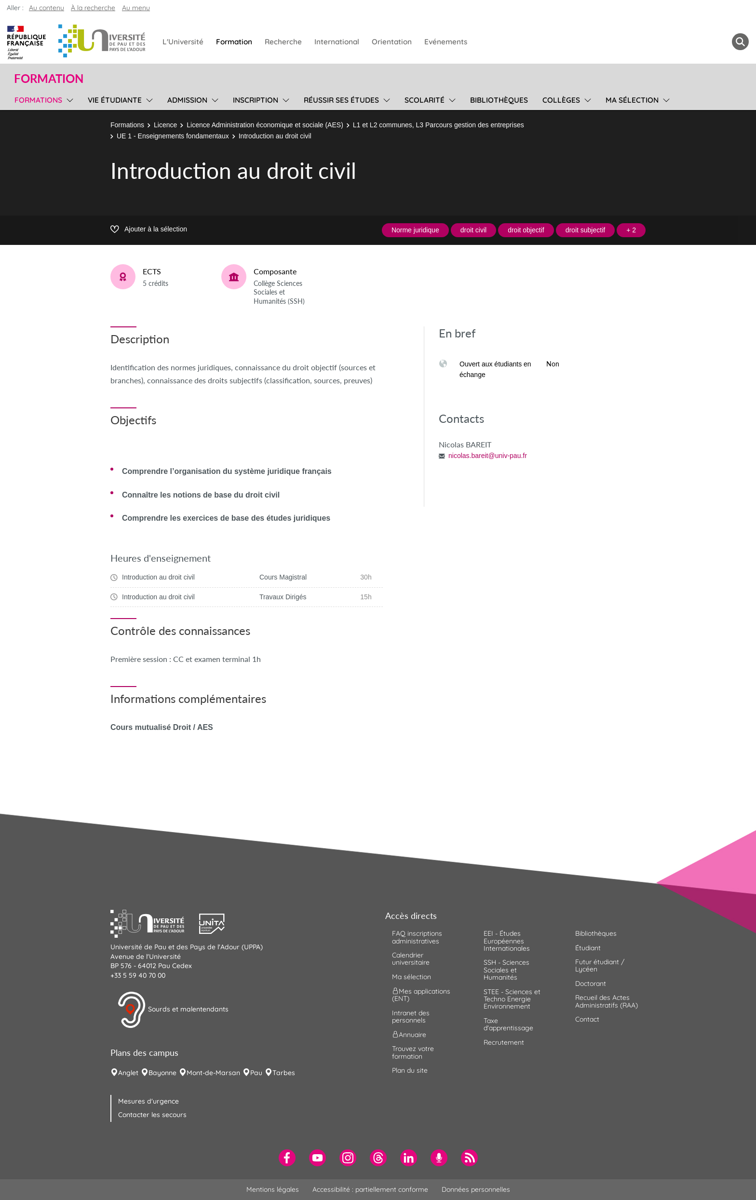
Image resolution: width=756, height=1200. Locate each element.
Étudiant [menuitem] (588, 948)
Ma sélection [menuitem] (632, 100)
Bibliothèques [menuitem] (499, 100)
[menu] (68, 99)
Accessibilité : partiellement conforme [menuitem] (370, 1189)
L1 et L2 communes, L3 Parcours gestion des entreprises (438, 125)
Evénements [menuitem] (445, 41)
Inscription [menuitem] (255, 100)
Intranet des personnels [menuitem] (411, 1017)
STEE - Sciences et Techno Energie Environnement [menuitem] (512, 999)
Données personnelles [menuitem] (476, 1189)
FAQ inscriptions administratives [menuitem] (417, 937)
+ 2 (631, 230)
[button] (154, 922)
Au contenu (46, 7)
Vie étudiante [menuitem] (115, 100)
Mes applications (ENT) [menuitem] (421, 995)
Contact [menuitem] (587, 1019)
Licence (165, 125)
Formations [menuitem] (38, 100)
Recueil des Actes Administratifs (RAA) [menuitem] (606, 1001)
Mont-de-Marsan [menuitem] (213, 1072)
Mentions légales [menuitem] (272, 1189)
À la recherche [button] (93, 7)
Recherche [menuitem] (283, 41)
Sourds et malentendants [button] (173, 1010)
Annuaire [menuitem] (409, 1034)
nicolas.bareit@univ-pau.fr (487, 455)
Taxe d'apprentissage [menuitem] (508, 1024)
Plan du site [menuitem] (410, 1070)
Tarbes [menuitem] (283, 1072)
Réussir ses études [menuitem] (341, 100)
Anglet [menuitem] (128, 1072)
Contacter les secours (152, 1114)
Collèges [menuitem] (561, 100)
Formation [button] (48, 78)
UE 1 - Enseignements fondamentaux (173, 136)
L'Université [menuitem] (182, 41)
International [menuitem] (336, 41)
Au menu (136, 7)
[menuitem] (287, 1158)
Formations (127, 125)
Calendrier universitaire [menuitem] (411, 959)
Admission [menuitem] (187, 100)
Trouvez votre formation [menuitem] (413, 1052)
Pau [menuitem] (256, 1072)
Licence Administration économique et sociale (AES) (265, 125)
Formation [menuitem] (234, 41)
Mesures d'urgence (148, 1101)
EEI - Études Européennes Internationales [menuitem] (507, 941)
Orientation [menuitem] (392, 41)
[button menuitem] (740, 41)
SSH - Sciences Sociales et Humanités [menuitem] (506, 970)
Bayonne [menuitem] (162, 1072)
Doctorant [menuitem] (590, 983)
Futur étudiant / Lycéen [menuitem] (599, 965)
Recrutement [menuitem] (504, 1042)
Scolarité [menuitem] (425, 100)
